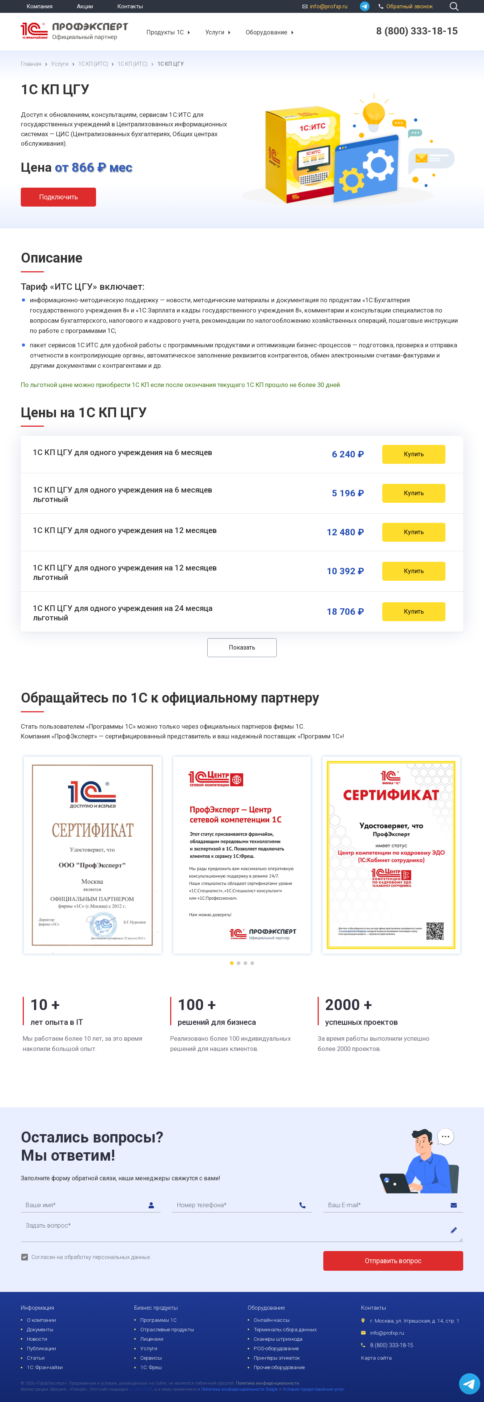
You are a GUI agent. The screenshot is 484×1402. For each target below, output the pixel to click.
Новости (37, 1339)
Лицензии (151, 1339)
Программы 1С (158, 1320)
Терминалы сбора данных (285, 1329)
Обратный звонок (404, 5)
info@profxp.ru (328, 6)
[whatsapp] (365, 6)
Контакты (130, 6)
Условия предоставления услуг (313, 1389)
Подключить (58, 197)
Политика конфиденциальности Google (239, 1389)
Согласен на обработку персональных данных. (91, 1257)
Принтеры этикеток (277, 1358)
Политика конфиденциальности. (268, 1383)
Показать (242, 647)
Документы (40, 1329)
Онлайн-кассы (272, 1320)
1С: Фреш (151, 1367)
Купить (414, 454)
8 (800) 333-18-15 (391, 1345)
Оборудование (266, 32)
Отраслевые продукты (167, 1329)
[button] (188, 32)
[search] (454, 6)
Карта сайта (376, 1358)
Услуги (214, 32)
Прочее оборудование (279, 1367)
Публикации (41, 1348)
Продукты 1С (165, 32)
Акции (85, 6)
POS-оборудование (276, 1348)
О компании (41, 1320)
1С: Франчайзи (45, 1367)
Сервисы (151, 1358)
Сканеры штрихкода (278, 1339)
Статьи (36, 1358)
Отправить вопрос (393, 1261)
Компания (39, 6)
